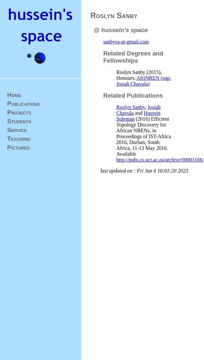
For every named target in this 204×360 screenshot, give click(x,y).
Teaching (18, 138)
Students (19, 121)
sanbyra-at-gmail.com (126, 41)
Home (14, 94)
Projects (19, 112)
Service (17, 129)
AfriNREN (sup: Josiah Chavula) (143, 81)
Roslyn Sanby (130, 107)
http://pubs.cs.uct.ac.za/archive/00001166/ (160, 159)
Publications (23, 103)
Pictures (18, 147)
